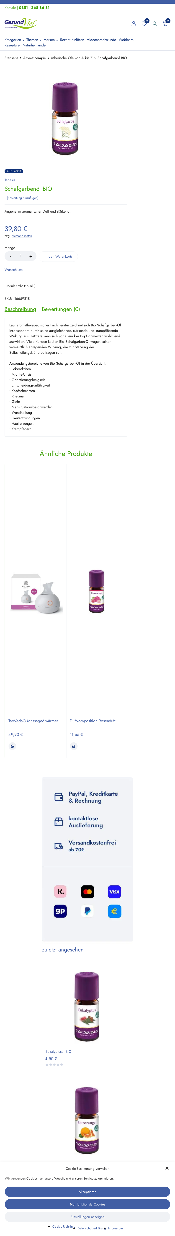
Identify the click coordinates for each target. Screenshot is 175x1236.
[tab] (20, 308)
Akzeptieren (87, 1191)
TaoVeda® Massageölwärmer (33, 720)
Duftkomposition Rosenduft (92, 720)
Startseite (11, 58)
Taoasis (10, 180)
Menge (10, 247)
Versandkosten (22, 235)
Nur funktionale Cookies (87, 1204)
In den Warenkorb (61, 255)
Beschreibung (20, 308)
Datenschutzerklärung (91, 1228)
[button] (167, 1168)
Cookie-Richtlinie (63, 1226)
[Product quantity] (20, 255)
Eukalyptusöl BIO (59, 1050)
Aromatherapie (34, 58)
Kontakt (10, 7)
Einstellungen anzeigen (88, 1216)
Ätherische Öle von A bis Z (72, 58)
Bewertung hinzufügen (22, 197)
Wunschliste (144, 23)
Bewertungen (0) (61, 308)
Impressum (115, 1228)
